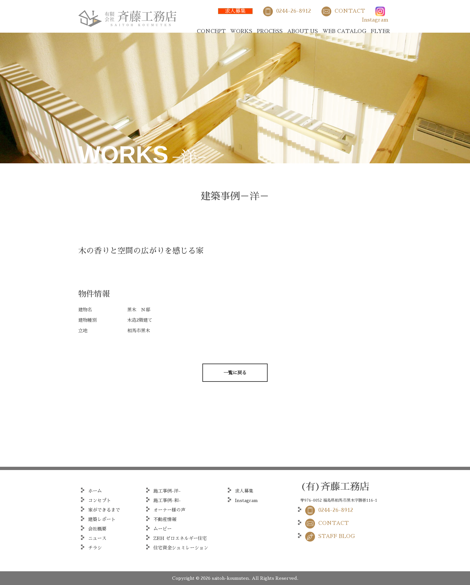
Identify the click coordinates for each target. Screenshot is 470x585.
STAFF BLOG (336, 536)
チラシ (95, 547)
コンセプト (99, 500)
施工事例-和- (167, 500)
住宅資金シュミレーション (180, 547)
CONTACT (350, 11)
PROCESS (270, 31)
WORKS (241, 31)
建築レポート (102, 519)
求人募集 (235, 11)
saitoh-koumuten (230, 578)
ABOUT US (302, 31)
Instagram (375, 20)
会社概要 (97, 529)
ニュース (97, 538)
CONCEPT (211, 31)
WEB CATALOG (344, 31)
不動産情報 (164, 519)
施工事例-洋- (167, 491)
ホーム (95, 491)
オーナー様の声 (169, 510)
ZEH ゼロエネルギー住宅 (180, 538)
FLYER (380, 31)
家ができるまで (104, 510)
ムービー (162, 529)
